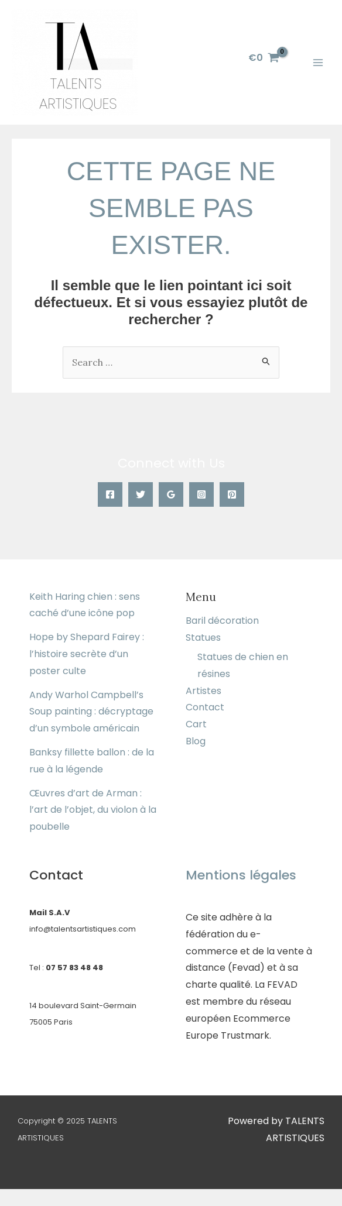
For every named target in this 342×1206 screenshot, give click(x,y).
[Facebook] (110, 494)
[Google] (171, 494)
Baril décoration (222, 620)
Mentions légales (241, 875)
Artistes (203, 691)
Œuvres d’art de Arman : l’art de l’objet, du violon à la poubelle (92, 810)
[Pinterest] (232, 494)
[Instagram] (201, 494)
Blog (196, 741)
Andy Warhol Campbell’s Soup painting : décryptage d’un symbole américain (91, 712)
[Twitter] (140, 494)
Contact (205, 707)
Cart (196, 724)
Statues (203, 637)
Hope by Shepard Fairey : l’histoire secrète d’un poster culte (86, 654)
